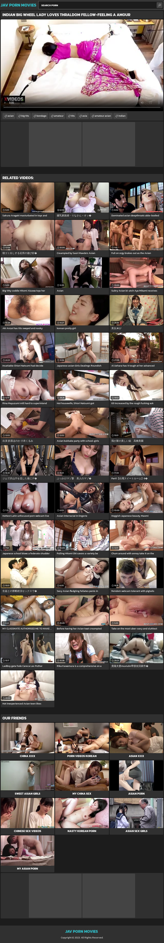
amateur (59, 116)
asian (11, 116)
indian (121, 116)
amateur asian (103, 116)
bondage (41, 116)
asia (84, 116)
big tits (25, 116)
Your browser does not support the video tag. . (82, 65)
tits (73, 116)
